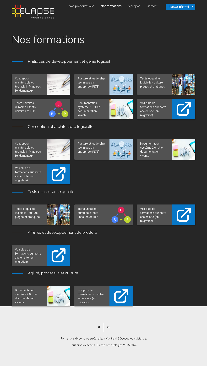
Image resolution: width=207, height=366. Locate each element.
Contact (152, 6)
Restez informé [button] (179, 6)
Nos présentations (81, 6)
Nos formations (111, 6)
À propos (134, 6)
